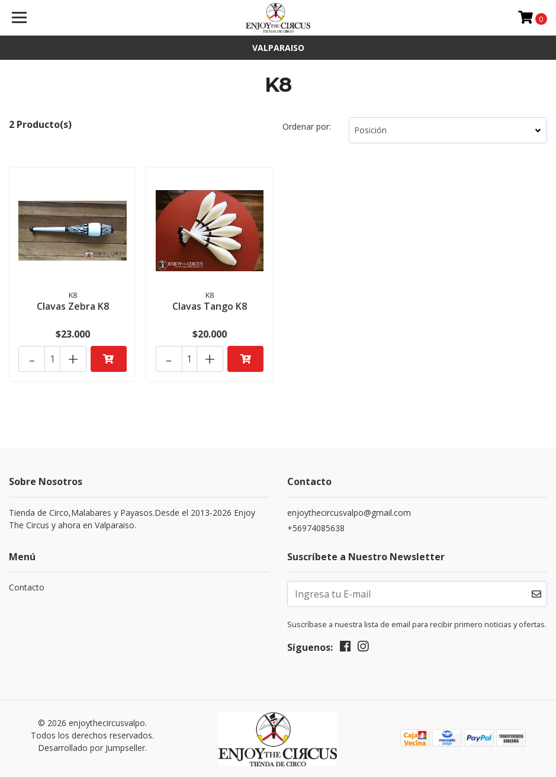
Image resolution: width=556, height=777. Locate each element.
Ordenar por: (306, 126)
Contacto (26, 584)
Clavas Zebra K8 (73, 305)
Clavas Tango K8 (209, 305)
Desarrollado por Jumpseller (91, 745)
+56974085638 (316, 525)
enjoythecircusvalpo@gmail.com (349, 510)
